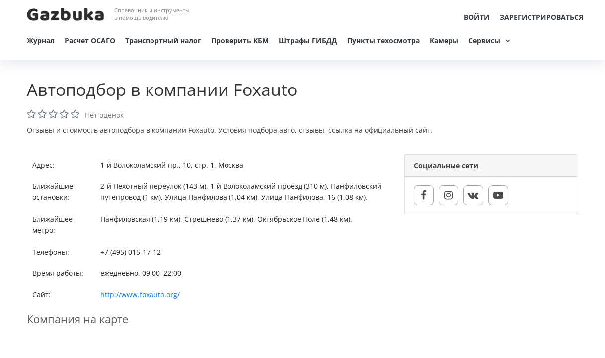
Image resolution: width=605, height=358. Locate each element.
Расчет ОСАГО (90, 40)
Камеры (444, 40)
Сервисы (484, 40)
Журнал (41, 40)
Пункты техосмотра (383, 40)
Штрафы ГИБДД (308, 40)
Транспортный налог (163, 40)
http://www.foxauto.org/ (140, 294)
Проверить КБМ (240, 40)
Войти (477, 17)
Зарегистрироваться (541, 17)
